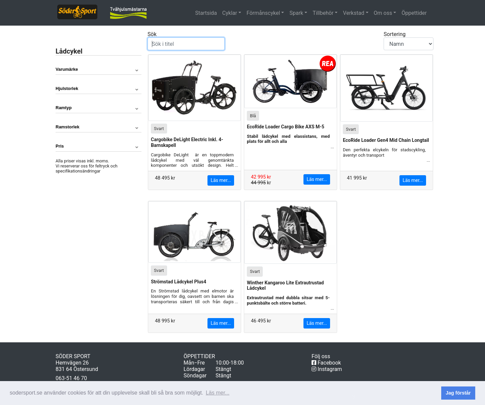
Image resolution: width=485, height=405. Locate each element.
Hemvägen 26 (72, 363)
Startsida (207, 12)
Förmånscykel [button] (263, 13)
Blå (253, 115)
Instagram (327, 369)
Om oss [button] (383, 13)
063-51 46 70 (71, 378)
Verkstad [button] (353, 13)
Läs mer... (221, 180)
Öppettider (414, 13)
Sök (186, 40)
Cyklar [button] (229, 13)
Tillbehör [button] (323, 13)
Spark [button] (296, 13)
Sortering (408, 40)
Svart (159, 128)
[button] (98, 69)
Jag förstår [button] (458, 393)
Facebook (326, 363)
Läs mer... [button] (217, 393)
